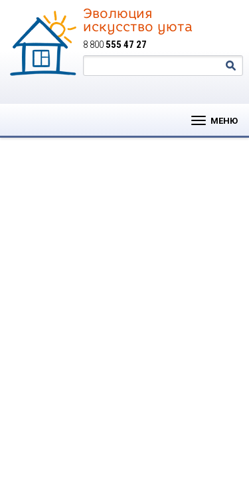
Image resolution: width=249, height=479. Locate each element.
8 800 (115, 45)
